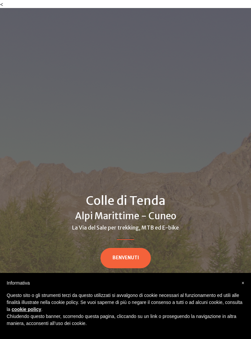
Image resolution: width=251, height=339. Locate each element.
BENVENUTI (125, 258)
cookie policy (26, 309)
